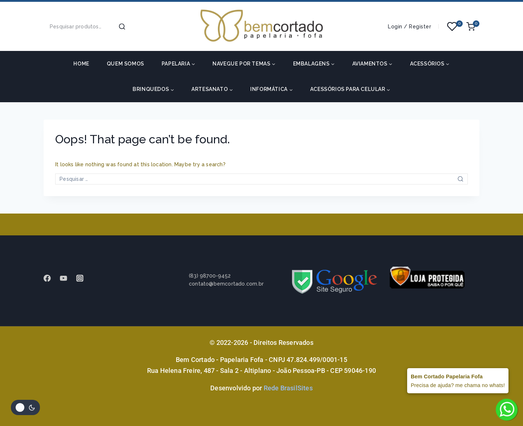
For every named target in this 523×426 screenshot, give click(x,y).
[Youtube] (67, 278)
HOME (81, 64)
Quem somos (125, 64)
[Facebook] (51, 278)
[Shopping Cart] (472, 26)
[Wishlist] (452, 26)
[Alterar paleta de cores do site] (25, 407)
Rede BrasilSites (288, 388)
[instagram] (83, 278)
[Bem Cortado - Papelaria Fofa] (261, 26)
